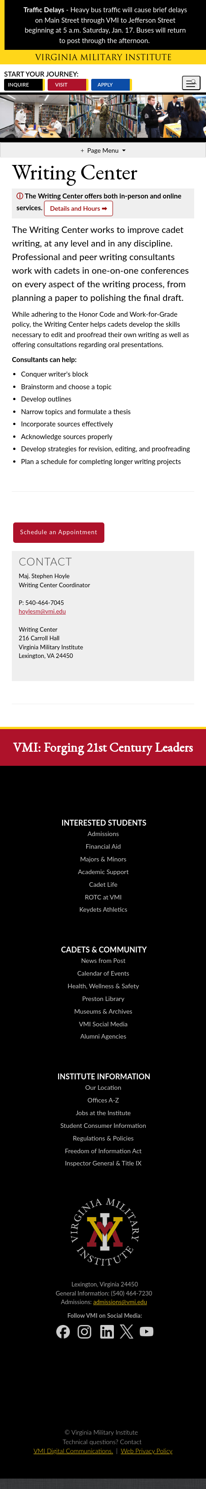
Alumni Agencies (103, 1036)
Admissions (103, 833)
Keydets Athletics (103, 909)
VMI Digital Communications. (73, 1451)
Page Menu (103, 150)
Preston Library (103, 998)
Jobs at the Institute (103, 1113)
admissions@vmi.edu (120, 1301)
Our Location (103, 1087)
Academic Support (103, 871)
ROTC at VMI (103, 897)
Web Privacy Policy (146, 1451)
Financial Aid (103, 846)
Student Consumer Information (103, 1125)
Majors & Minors (103, 859)
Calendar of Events (103, 973)
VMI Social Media (103, 1024)
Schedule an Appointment (58, 532)
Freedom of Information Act (103, 1151)
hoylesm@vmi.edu (42, 611)
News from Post (103, 960)
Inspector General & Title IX (103, 1163)
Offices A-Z (103, 1100)
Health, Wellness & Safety (103, 986)
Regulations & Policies (103, 1138)
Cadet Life (103, 884)
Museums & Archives (103, 1011)
